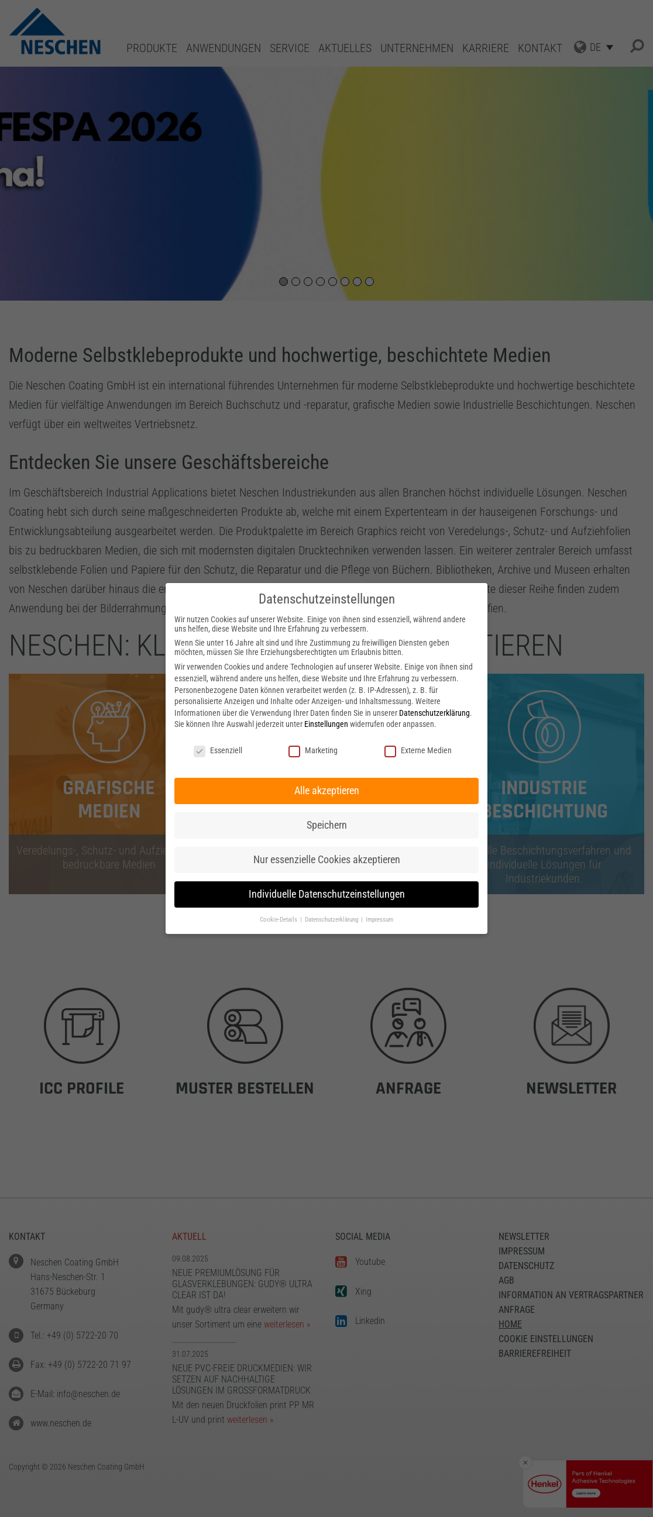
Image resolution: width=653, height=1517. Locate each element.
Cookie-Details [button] (279, 919)
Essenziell (218, 750)
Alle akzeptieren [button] (326, 791)
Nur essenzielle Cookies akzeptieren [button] (326, 860)
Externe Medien (418, 750)
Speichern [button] (327, 825)
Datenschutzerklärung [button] (332, 919)
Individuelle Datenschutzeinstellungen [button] (327, 894)
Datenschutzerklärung (434, 713)
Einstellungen (326, 724)
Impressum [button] (379, 919)
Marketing (313, 750)
